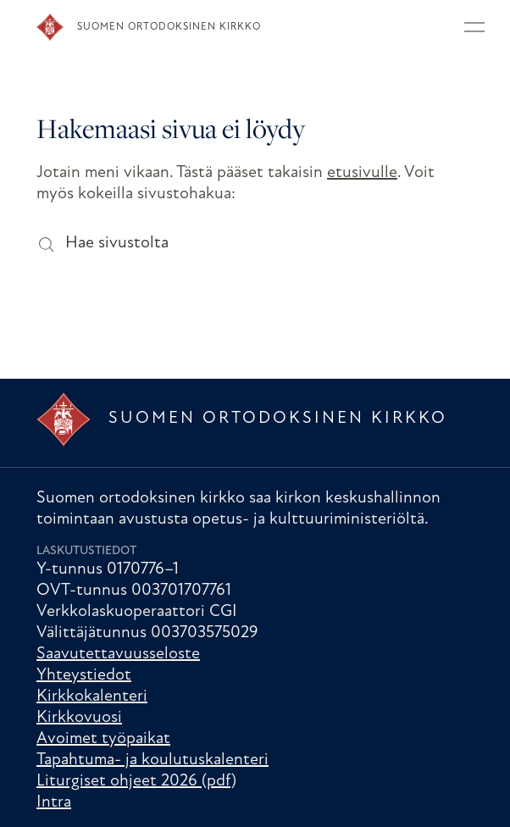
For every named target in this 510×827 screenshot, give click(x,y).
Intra (53, 802)
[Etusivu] (216, 27)
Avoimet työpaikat (103, 738)
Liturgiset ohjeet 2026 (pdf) (136, 781)
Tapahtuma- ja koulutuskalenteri (152, 760)
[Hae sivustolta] (45, 244)
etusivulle (362, 172)
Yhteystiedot (83, 675)
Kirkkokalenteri (91, 696)
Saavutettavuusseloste (118, 654)
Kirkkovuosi (79, 717)
